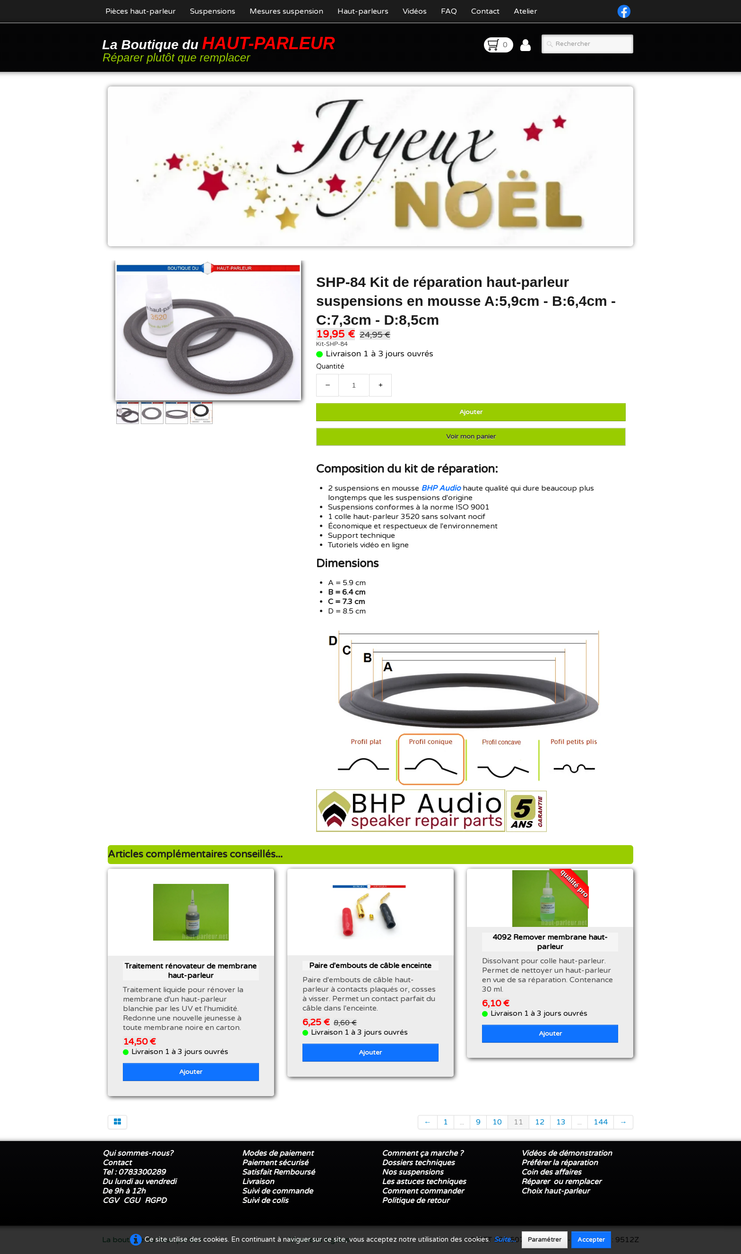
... (462, 1122)
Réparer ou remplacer (562, 1181)
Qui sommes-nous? (138, 1153)
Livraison (258, 1181)
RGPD (155, 1200)
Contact (485, 11)
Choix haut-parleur (556, 1191)
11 (518, 1122)
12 (539, 1122)
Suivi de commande (277, 1191)
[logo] (220, 48)
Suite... (505, 1240)
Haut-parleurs (362, 11)
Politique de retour (415, 1200)
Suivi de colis (265, 1200)
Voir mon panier (471, 436)
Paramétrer (544, 1240)
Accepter (591, 1240)
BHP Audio (441, 488)
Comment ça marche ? (422, 1153)
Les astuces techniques (424, 1181)
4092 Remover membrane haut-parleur (550, 942)
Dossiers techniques (418, 1163)
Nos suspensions (412, 1172)
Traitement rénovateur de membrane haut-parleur (191, 970)
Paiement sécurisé (275, 1163)
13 (561, 1122)
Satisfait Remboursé (278, 1172)
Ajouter (471, 412)
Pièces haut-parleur (140, 11)
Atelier (525, 11)
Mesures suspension (286, 11)
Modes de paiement (277, 1153)
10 (497, 1122)
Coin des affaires (551, 1172)
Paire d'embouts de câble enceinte (370, 965)
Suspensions (212, 11)
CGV (111, 1200)
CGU (131, 1200)
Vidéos (415, 11)
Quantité (330, 367)
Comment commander (423, 1191)
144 (601, 1122)
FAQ (449, 11)
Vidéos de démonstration (566, 1153)
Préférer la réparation (559, 1163)
